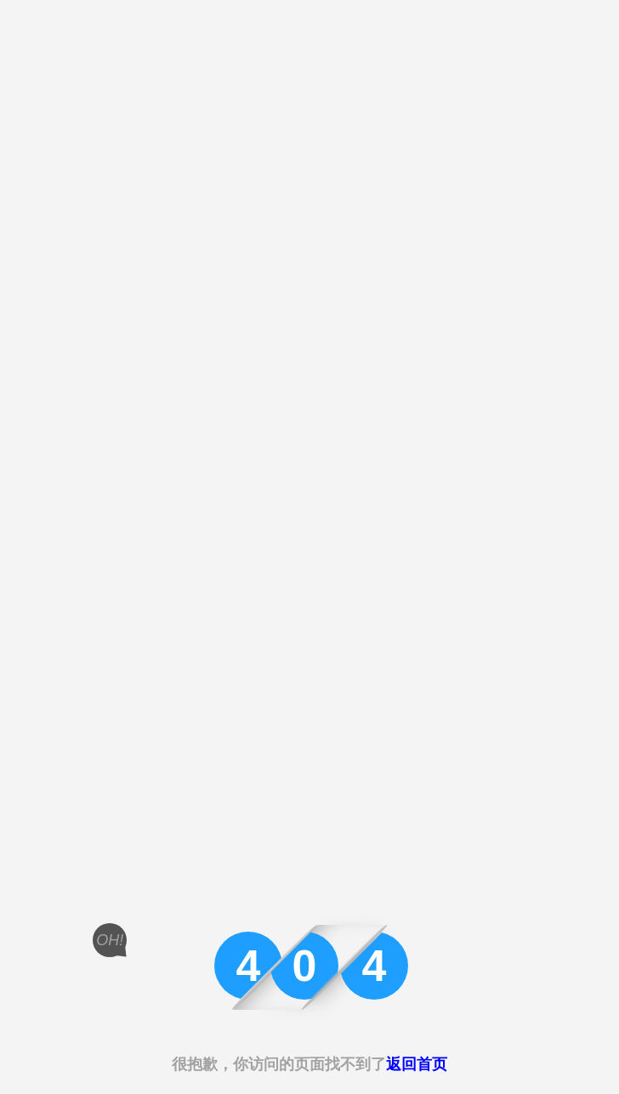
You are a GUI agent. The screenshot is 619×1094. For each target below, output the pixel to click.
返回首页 (416, 1064)
